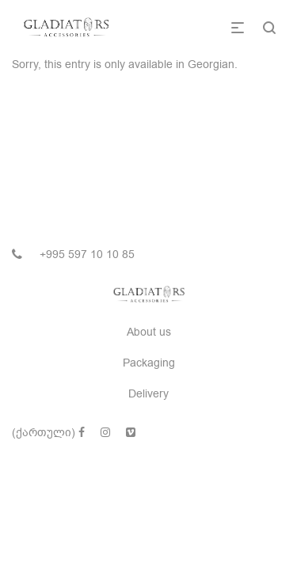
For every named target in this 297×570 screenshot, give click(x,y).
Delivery (148, 393)
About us (149, 332)
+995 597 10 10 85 (87, 254)
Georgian (211, 64)
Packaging (149, 362)
